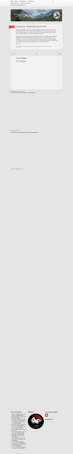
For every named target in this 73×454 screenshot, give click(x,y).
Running (39, 46)
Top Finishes (31, 1)
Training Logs (43, 46)
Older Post (60, 53)
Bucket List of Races (26, 3)
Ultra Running (49, 46)
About (16, 1)
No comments (18, 47)
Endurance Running (34, 46)
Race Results (23, 1)
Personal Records (15, 3)
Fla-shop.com (18, 130)
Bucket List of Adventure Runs (18, 5)
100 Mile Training (27, 46)
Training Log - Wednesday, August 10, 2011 (31, 26)
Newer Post (13, 53)
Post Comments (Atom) (20, 91)
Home (12, 1)
